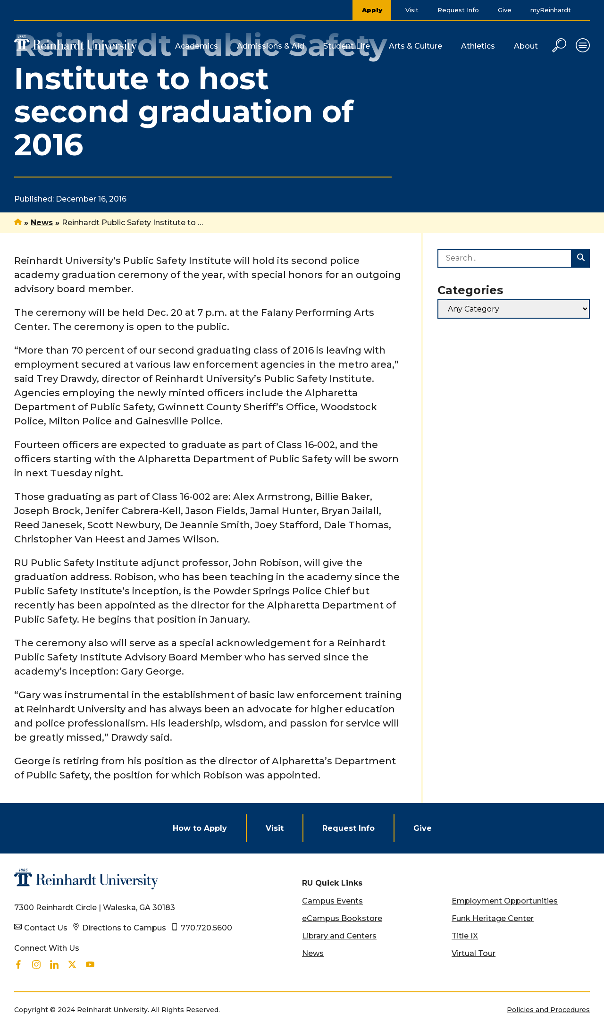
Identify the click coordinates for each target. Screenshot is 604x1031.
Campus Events (332, 900)
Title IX (465, 935)
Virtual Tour (473, 953)
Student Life (346, 46)
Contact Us (45, 927)
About (526, 46)
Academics (196, 46)
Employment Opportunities (505, 900)
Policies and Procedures (548, 1010)
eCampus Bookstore (342, 918)
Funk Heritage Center (493, 918)
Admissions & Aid (270, 46)
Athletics (478, 46)
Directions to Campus (124, 927)
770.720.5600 (206, 927)
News (42, 222)
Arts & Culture (415, 46)
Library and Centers (339, 935)
